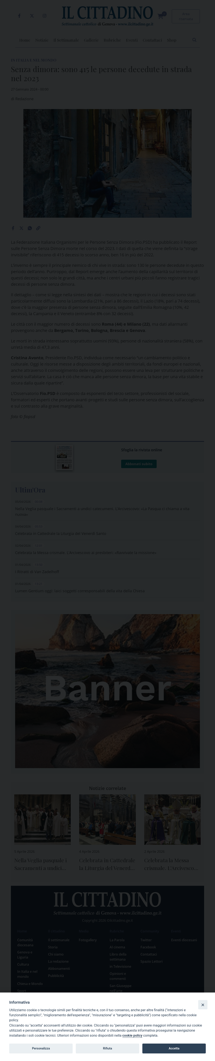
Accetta (174, 1048)
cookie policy (132, 1035)
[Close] (202, 1004)
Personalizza (41, 1048)
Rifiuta (107, 1048)
